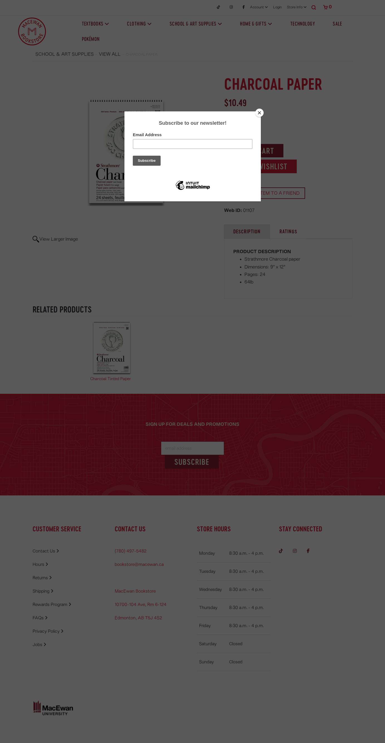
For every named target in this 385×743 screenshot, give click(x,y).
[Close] (259, 113)
